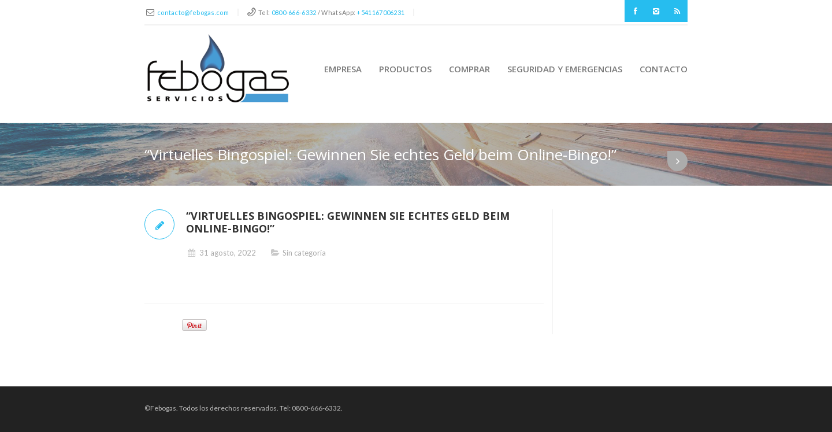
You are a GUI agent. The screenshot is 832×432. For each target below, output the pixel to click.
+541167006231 (380, 12)
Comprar (469, 69)
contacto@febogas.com (193, 12)
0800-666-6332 (294, 12)
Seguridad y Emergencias (564, 69)
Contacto (664, 69)
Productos (405, 69)
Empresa (343, 69)
